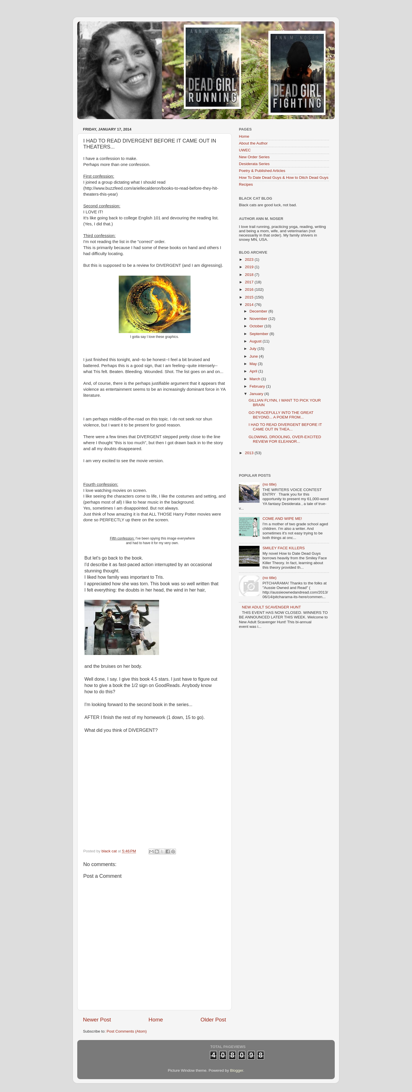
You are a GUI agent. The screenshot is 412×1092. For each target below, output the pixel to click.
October (256, 326)
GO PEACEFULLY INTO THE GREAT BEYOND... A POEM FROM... (281, 414)
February (257, 386)
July (253, 348)
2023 (250, 259)
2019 (250, 267)
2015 (250, 297)
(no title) (269, 484)
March (255, 379)
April (253, 371)
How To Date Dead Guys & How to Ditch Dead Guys (283, 177)
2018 (250, 275)
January (256, 394)
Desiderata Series (254, 164)
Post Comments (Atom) (127, 1031)
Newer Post (97, 1020)
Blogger (236, 1070)
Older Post (213, 1020)
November (258, 318)
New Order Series (254, 157)
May (253, 364)
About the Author (253, 143)
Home (155, 1020)
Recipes (246, 184)
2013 (250, 453)
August (256, 341)
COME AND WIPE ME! (282, 518)
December (258, 311)
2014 (250, 304)
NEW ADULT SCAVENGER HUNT (271, 607)
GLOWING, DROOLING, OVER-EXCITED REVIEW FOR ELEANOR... (285, 439)
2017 (250, 282)
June (254, 356)
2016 (250, 289)
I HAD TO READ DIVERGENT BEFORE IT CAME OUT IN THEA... (285, 426)
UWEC (245, 150)
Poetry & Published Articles (262, 171)
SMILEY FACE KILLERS (283, 548)
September (259, 334)
